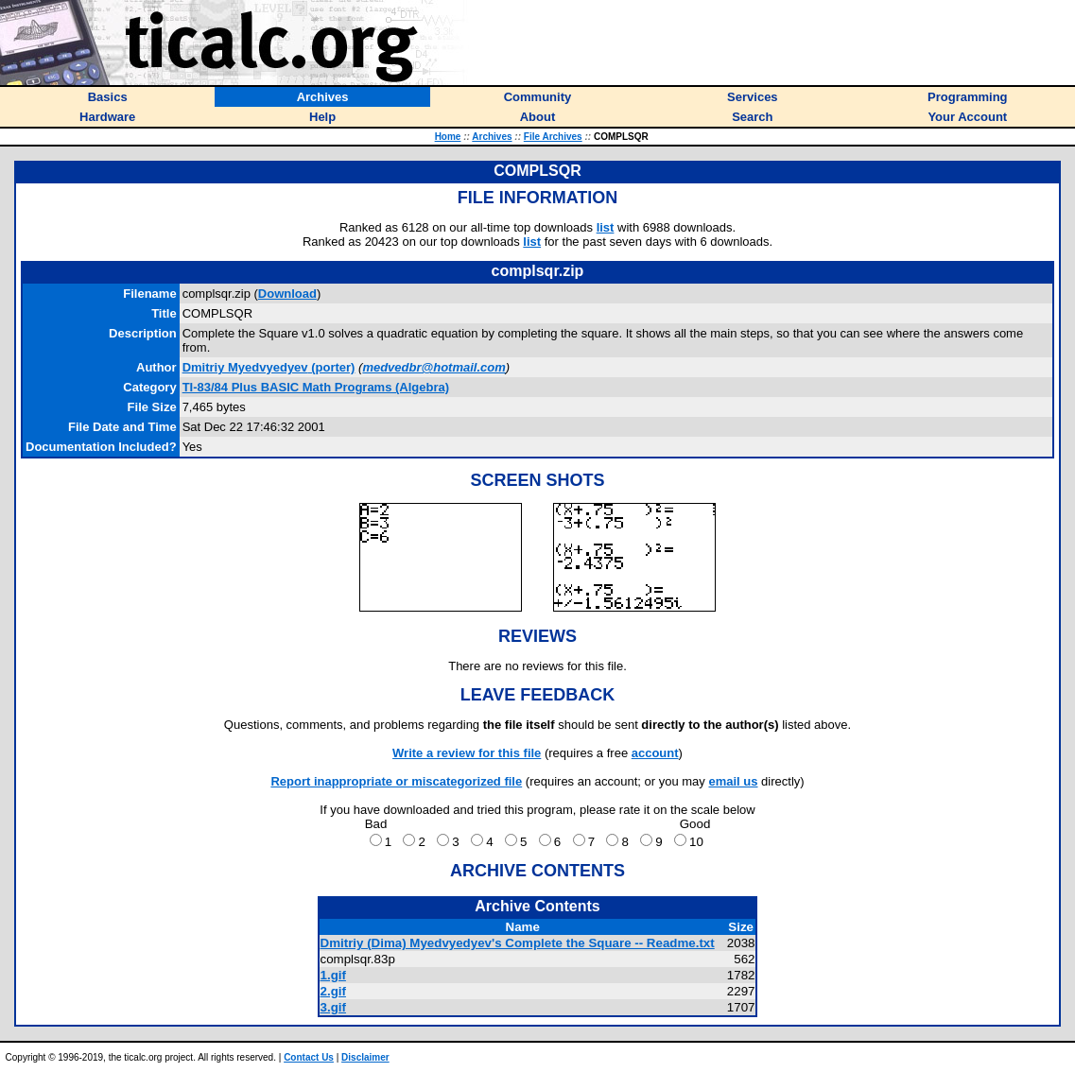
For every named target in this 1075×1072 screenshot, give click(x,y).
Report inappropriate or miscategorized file (396, 781)
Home (448, 136)
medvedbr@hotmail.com (433, 367)
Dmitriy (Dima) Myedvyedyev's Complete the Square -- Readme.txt (518, 943)
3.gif (333, 1007)
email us (732, 781)
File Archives (553, 136)
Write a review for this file (466, 753)
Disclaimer (365, 1057)
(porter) (268, 367)
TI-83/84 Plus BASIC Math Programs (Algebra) (315, 387)
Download (287, 293)
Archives (491, 136)
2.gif (333, 991)
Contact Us (309, 1057)
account (655, 753)
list (606, 227)
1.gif (333, 975)
